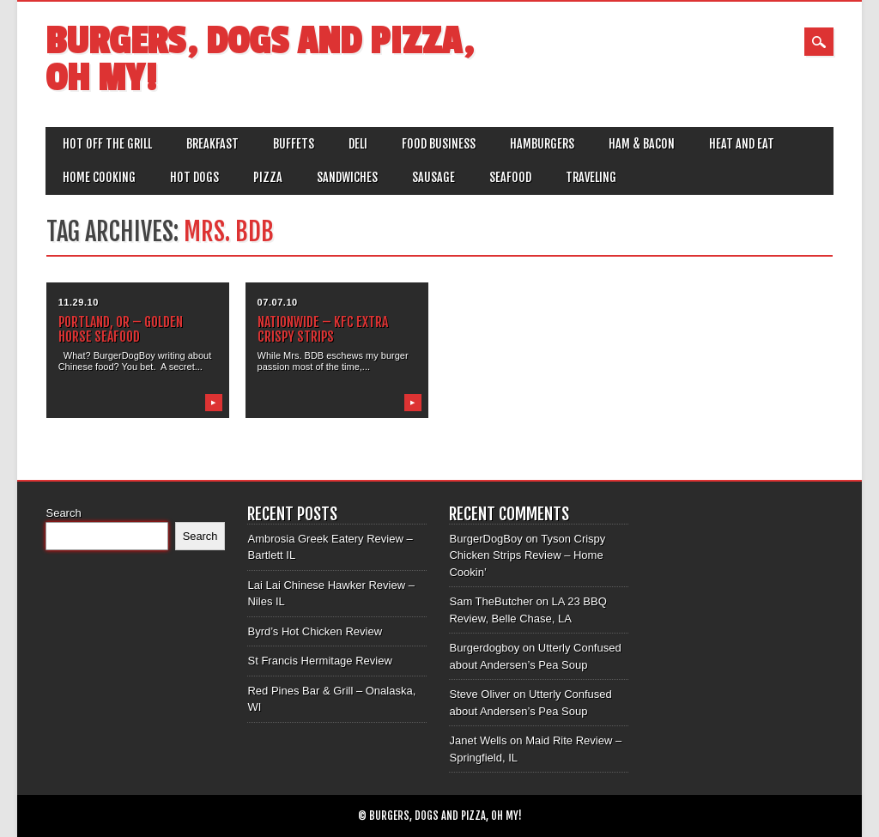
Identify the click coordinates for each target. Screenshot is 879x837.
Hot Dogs (194, 177)
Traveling (591, 177)
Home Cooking (99, 177)
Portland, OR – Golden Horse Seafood (120, 329)
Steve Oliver (479, 694)
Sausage (433, 177)
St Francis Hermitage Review (319, 660)
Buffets (293, 143)
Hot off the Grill (107, 143)
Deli (358, 143)
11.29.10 (78, 302)
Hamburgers (542, 143)
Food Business (439, 143)
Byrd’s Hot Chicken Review (314, 631)
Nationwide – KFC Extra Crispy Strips (323, 329)
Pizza (267, 177)
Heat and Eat (741, 143)
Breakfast (212, 143)
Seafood (510, 177)
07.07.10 (278, 302)
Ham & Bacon (642, 143)
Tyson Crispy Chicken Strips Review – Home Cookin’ (527, 555)
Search (63, 512)
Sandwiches (347, 177)
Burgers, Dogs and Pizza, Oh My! (259, 60)
